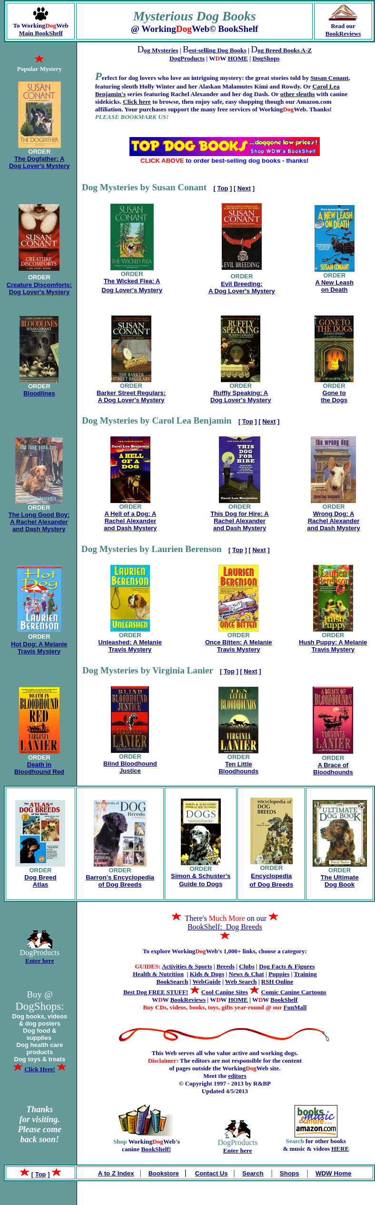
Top (222, 188)
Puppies (278, 974)
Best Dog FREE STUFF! (155, 992)
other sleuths (297, 94)
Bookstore (163, 1173)
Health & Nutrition (158, 974)
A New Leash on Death (334, 286)
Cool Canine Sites (224, 992)
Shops (289, 1173)
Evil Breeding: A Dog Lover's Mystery (241, 287)
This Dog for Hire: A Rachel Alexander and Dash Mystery (239, 521)
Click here (137, 101)
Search (252, 1173)
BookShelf (283, 999)
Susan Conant (329, 77)
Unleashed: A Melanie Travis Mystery (129, 646)
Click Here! (39, 1069)
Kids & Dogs (207, 974)
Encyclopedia (271, 875)
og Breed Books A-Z (284, 50)
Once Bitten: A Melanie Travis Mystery (238, 646)
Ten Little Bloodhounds (238, 768)
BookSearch (172, 981)
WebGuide (206, 981)
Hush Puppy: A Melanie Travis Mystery (333, 646)
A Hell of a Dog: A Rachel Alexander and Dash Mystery (130, 521)
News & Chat (246, 974)
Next (244, 188)
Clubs (247, 966)
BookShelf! (156, 1149)
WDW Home (334, 1173)
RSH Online (277, 981)
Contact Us (211, 1173)
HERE (340, 1148)
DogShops (266, 58)
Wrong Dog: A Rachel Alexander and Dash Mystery (333, 521)
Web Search (241, 981)
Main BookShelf (41, 33)
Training (305, 974)
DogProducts (187, 58)
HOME (238, 58)
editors (237, 1075)
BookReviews (343, 33)
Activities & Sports (187, 966)
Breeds (226, 966)
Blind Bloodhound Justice (130, 767)
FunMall (295, 1007)
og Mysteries (161, 50)
